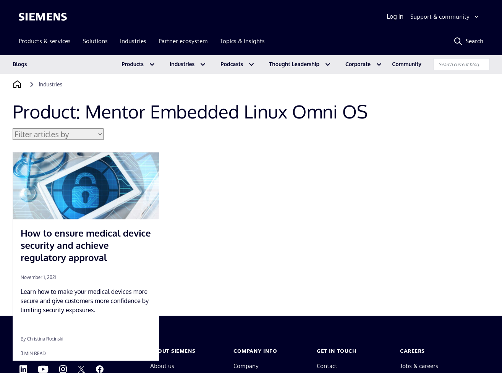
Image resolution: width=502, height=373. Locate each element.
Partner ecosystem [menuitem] (183, 41)
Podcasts (231, 64)
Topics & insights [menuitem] (242, 41)
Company (246, 366)
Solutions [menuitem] (95, 41)
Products (132, 64)
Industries (182, 64)
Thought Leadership (294, 64)
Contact (327, 366)
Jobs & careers (419, 366)
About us (162, 366)
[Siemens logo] (43, 17)
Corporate (358, 64)
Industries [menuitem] (133, 41)
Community (406, 64)
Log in (395, 16)
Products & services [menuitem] (45, 41)
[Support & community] (445, 16)
